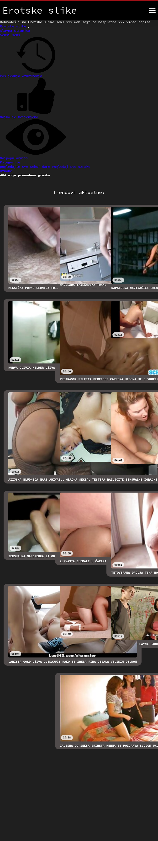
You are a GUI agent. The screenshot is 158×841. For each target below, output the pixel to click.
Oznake (6, 171)
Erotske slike (14, 26)
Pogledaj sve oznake (71, 166)
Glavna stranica (15, 30)
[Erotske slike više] (152, 10)
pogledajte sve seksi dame (26, 166)
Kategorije (10, 162)
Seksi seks (10, 35)
